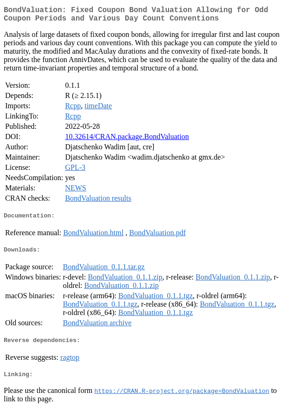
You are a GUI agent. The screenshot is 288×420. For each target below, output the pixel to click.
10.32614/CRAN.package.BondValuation (127, 140)
